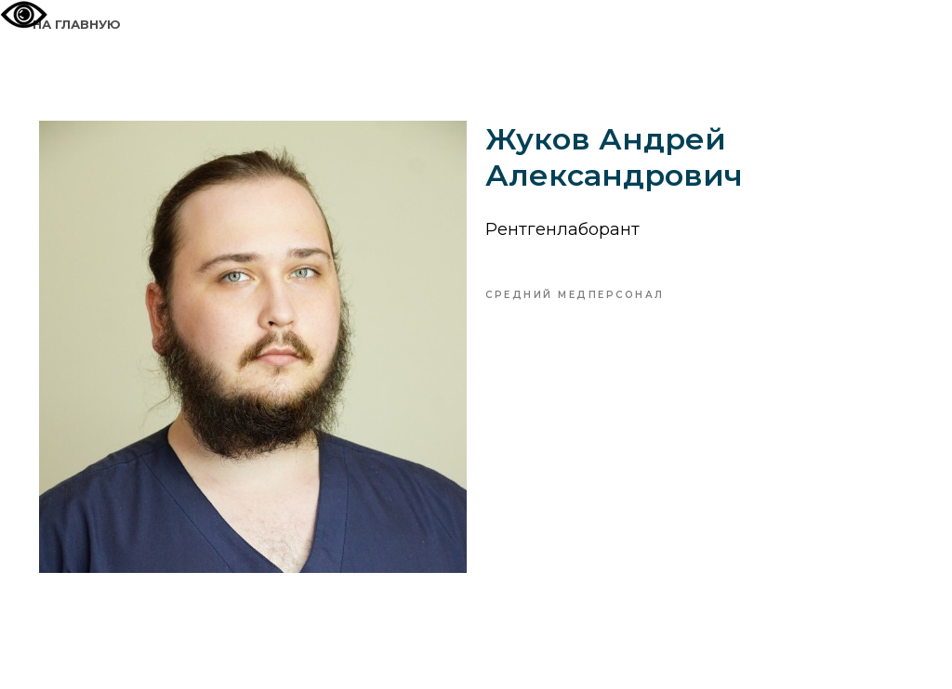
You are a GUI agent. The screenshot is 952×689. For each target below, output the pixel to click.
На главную (77, 24)
